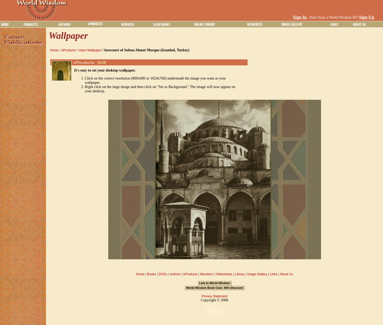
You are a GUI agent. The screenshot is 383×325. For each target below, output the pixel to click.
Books (151, 274)
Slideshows (224, 274)
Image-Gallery (257, 274)
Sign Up (366, 17)
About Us (286, 274)
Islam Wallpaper (90, 50)
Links (273, 274)
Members (206, 274)
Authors (174, 274)
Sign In (300, 17)
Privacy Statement (214, 296)
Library (240, 274)
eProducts (68, 50)
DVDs (163, 274)
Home (54, 50)
